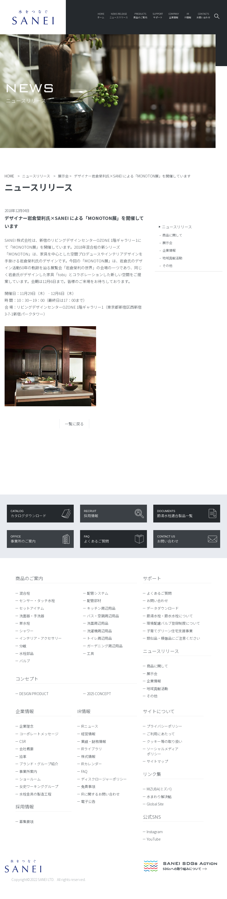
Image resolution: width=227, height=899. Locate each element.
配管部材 (94, 600)
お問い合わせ (157, 600)
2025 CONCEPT (99, 693)
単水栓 (24, 623)
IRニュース (89, 726)
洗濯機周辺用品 (99, 630)
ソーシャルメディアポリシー (162, 751)
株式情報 (88, 756)
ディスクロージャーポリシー (104, 779)
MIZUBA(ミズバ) (161, 788)
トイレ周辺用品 (99, 638)
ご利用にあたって (161, 733)
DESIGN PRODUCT (34, 693)
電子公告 (88, 801)
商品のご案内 (29, 578)
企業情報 (169, 250)
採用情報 (25, 806)
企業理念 (26, 726)
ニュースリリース (177, 226)
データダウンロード (163, 608)
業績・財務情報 (93, 741)
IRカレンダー (91, 763)
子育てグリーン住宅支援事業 (170, 630)
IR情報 (83, 711)
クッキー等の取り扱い (164, 741)
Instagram (157, 831)
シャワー (26, 630)
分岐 (22, 645)
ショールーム (30, 779)
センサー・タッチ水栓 (37, 600)
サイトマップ (157, 761)
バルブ (24, 660)
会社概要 (26, 748)
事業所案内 (28, 771)
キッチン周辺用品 (101, 608)
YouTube (156, 839)
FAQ (84, 771)
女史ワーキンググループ (38, 786)
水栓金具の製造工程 (35, 794)
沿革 (22, 756)
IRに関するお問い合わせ (100, 794)
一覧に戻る (74, 423)
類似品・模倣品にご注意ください (173, 638)
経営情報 (88, 733)
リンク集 (152, 774)
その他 (167, 265)
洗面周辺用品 (97, 623)
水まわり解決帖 (161, 796)
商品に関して (172, 235)
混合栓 (24, 593)
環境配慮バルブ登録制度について (173, 623)
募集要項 (26, 821)
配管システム (97, 593)
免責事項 (88, 786)
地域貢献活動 (172, 258)
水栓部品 (26, 653)
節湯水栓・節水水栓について (170, 615)
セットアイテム (31, 608)
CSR (22, 741)
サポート (152, 578)
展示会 (167, 242)
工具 (90, 653)
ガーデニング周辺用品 (105, 645)
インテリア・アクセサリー (40, 638)
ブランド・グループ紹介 (38, 763)
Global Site (158, 803)
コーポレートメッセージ (38, 733)
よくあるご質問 (159, 593)
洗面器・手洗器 (31, 615)
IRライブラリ (91, 748)
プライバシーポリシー (164, 726)
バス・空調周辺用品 (103, 615)
